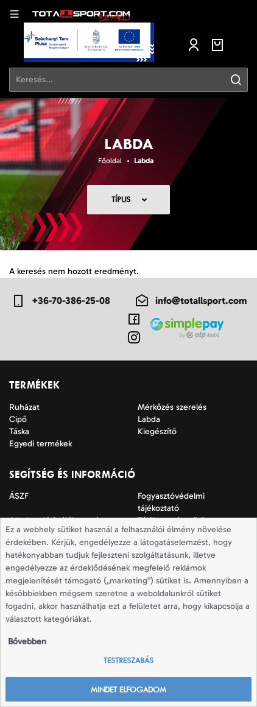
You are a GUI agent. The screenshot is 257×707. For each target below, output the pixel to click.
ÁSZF (19, 496)
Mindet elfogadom (128, 689)
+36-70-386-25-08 (60, 301)
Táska (19, 431)
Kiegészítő (157, 431)
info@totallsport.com (191, 301)
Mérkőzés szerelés (172, 407)
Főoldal (110, 161)
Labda (143, 161)
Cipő (18, 419)
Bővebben (27, 641)
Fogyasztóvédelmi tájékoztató (171, 502)
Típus (120, 199)
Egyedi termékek (40, 443)
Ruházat (24, 407)
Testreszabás (128, 660)
